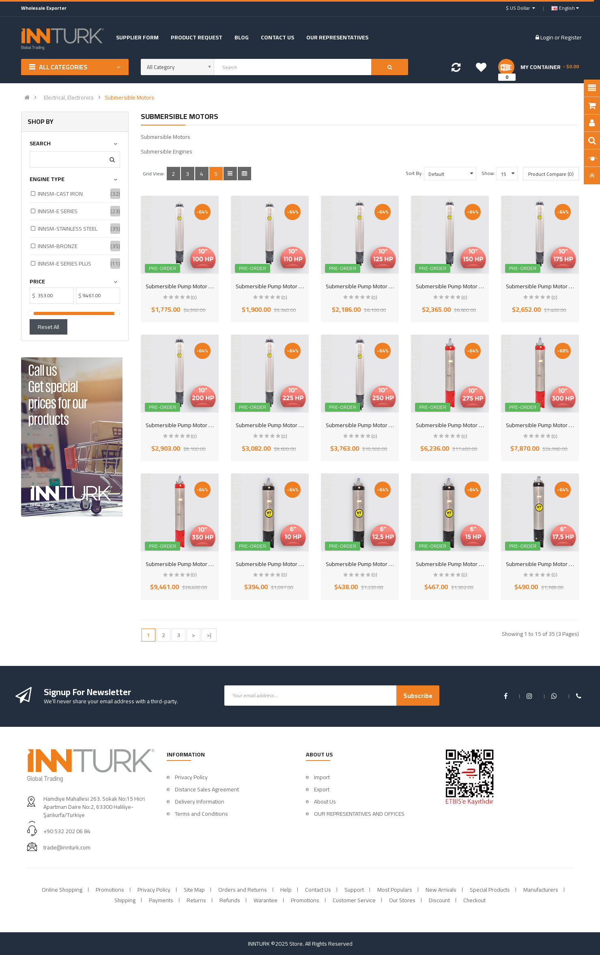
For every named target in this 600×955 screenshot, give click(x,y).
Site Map (194, 889)
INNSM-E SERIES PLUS (64, 263)
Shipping (124, 900)
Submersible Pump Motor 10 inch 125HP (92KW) (384, 286)
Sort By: (414, 173)
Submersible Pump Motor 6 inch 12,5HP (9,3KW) (384, 564)
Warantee (265, 900)
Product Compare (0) (551, 174)
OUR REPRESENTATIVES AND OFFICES (359, 813)
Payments (161, 900)
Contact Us (318, 889)
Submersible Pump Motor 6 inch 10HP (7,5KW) (292, 564)
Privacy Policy (191, 777)
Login (547, 37)
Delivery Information (199, 801)
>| (209, 635)
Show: (488, 173)
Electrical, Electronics (69, 97)
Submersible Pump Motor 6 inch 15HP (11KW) (471, 564)
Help (286, 889)
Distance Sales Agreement (207, 789)
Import (322, 777)
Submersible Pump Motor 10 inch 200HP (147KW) (206, 425)
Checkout (474, 900)
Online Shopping (62, 889)
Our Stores (402, 900)
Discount (439, 900)
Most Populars (394, 889)
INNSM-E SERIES (57, 211)
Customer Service (354, 900)
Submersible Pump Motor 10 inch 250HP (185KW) (386, 425)
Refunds (229, 900)
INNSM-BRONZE (57, 246)
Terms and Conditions (201, 813)
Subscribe (417, 695)
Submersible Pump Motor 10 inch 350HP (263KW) (206, 564)
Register (571, 37)
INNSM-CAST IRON (60, 193)
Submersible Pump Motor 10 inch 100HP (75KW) (204, 286)
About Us (325, 801)
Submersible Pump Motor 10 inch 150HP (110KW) (476, 286)
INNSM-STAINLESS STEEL (67, 228)
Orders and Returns (242, 889)
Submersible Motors (129, 97)
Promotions (110, 889)
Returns (196, 900)
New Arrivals (441, 889)
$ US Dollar (520, 8)
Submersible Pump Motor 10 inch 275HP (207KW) (476, 425)
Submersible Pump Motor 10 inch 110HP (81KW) (294, 286)
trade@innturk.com (66, 847)
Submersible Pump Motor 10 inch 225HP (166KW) (296, 425)
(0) (194, 297)
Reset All (48, 327)
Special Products (490, 889)
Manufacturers (540, 889)
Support (354, 889)
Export (321, 789)
